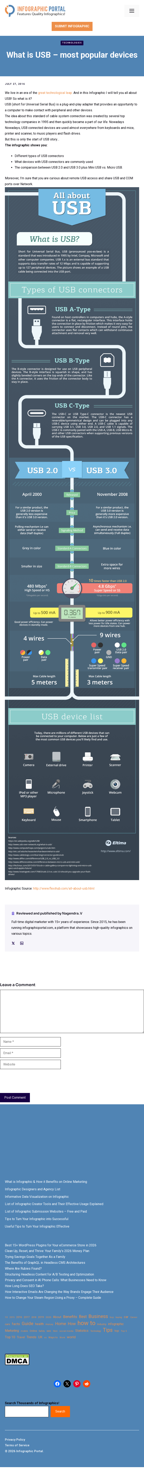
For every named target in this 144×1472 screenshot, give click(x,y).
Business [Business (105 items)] (98, 1316)
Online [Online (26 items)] (33, 1330)
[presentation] (31, 1081)
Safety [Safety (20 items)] (42, 1331)
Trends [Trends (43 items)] (31, 1337)
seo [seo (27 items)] (49, 1330)
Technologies (72, 43)
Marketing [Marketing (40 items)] (12, 1331)
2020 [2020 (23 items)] (48, 1317)
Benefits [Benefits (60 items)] (70, 1316)
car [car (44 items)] (126, 1317)
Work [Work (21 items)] (62, 1337)
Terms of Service (17, 1445)
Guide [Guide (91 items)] (27, 1323)
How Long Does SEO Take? (24, 1286)
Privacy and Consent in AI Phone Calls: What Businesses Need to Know (55, 1280)
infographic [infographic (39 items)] (116, 1324)
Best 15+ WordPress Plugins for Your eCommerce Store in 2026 (50, 1245)
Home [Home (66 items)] (60, 1323)
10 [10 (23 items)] (6, 1317)
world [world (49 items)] (71, 1337)
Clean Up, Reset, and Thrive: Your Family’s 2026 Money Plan (47, 1251)
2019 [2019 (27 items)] (41, 1317)
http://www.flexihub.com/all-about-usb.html (63, 888)
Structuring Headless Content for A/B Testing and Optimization (49, 1274)
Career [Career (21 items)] (133, 1317)
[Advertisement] (72, 1145)
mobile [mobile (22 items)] (24, 1331)
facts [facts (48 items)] (16, 1324)
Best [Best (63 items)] (83, 1316)
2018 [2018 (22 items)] (33, 1317)
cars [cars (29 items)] (7, 1324)
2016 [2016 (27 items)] (19, 1317)
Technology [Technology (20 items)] (95, 1331)
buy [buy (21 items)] (112, 1317)
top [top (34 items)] (117, 1331)
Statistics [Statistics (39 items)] (81, 1331)
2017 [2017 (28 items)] (26, 1317)
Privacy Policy (15, 1439)
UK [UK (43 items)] (40, 1337)
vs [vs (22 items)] (45, 1337)
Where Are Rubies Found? (23, 1268)
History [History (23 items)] (49, 1324)
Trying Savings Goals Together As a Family (35, 1257)
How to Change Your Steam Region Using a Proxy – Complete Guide (53, 1298)
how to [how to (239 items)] (86, 1323)
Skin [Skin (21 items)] (55, 1331)
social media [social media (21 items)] (66, 1331)
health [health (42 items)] (39, 1324)
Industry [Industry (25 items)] (101, 1324)
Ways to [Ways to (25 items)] (53, 1337)
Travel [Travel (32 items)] (21, 1337)
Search (60, 1411)
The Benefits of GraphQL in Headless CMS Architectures (45, 1263)
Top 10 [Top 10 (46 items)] (10, 1337)
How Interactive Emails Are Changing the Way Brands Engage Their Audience (59, 1292)
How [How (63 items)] (72, 1323)
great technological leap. (55, 93)
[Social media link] (13, 943)
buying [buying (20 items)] (119, 1317)
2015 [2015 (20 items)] (12, 1317)
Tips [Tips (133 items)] (108, 1330)
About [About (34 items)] (57, 1317)
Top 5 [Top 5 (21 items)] (124, 1331)
